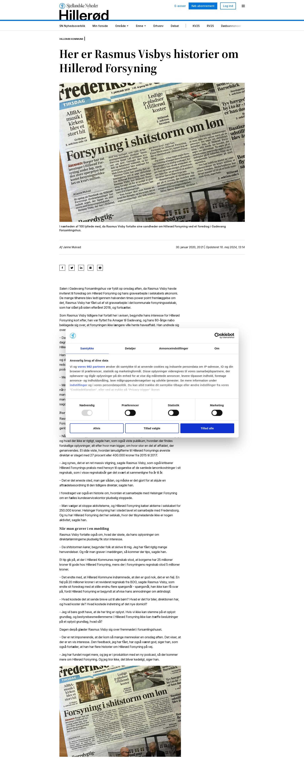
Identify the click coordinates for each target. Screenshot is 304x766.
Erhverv (158, 35)
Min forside (100, 35)
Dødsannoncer (231, 35)
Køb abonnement (203, 5)
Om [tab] (216, 348)
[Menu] (243, 5)
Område (120, 35)
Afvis (96, 428)
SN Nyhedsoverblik (72, 35)
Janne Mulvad (72, 255)
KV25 (196, 35)
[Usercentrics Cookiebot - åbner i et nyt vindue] (217, 335)
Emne (139, 35)
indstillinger (78, 385)
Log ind (228, 5)
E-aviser (180, 5)
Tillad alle (207, 428)
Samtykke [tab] (87, 348)
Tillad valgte (152, 428)
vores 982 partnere (91, 366)
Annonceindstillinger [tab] (173, 348)
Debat (175, 35)
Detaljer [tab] (130, 348)
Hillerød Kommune (75, 46)
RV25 (210, 35)
